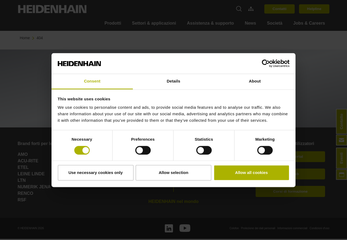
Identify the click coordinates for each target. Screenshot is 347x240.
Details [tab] (173, 81)
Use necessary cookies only (95, 172)
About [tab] (255, 81)
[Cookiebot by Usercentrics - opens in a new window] (266, 63)
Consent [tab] (92, 81)
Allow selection (173, 172)
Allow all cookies (251, 172)
